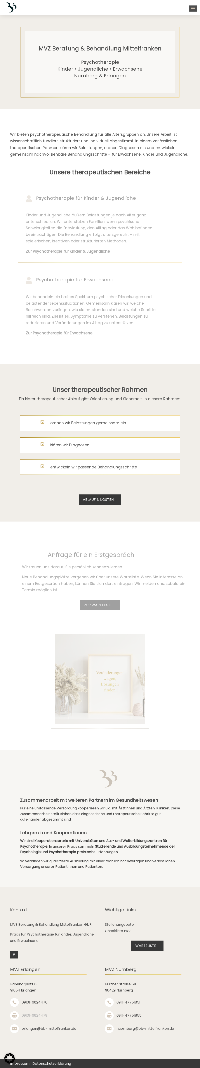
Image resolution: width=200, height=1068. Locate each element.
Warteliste (145, 945)
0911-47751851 (128, 1002)
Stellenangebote (119, 924)
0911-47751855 (129, 1015)
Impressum (20, 1063)
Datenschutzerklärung (51, 1063)
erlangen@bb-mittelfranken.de (49, 1028)
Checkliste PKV (118, 930)
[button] (9, 1058)
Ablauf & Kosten (98, 499)
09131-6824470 (34, 1002)
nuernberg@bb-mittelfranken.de (145, 1028)
